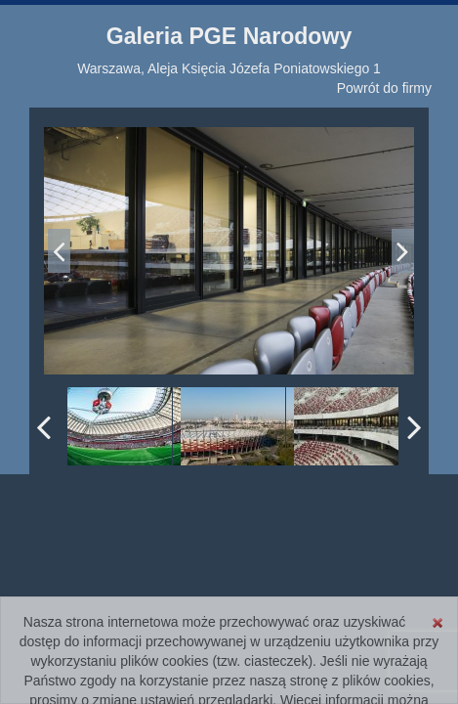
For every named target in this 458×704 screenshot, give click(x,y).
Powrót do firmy (384, 88)
